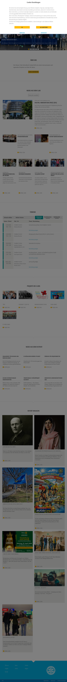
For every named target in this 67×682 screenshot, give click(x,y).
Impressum (22, 33)
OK (22, 27)
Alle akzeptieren (44, 27)
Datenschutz (44, 33)
